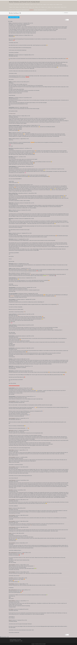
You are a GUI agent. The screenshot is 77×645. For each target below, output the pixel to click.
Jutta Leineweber (12, 401)
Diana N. (10, 620)
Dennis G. (10, 508)
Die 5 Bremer (11, 609)
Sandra (10, 533)
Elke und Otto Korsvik (13, 552)
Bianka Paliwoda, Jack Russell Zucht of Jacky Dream (24, 2)
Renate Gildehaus (12, 600)
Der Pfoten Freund (12, 113)
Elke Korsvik (11, 430)
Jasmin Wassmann (12, 480)
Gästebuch (66, 12)
